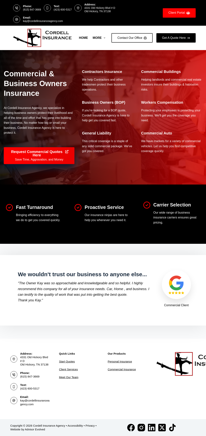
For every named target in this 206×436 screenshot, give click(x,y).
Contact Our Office (132, 37)
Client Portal (179, 13)
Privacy (90, 425)
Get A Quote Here (176, 37)
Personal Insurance (120, 361)
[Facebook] (131, 427)
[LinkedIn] (151, 427)
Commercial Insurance (122, 369)
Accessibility (75, 425)
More (100, 38)
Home (83, 37)
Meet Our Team (68, 377)
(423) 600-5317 (63, 9)
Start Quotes (67, 361)
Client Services (68, 369)
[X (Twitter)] (162, 427)
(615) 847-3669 (32, 9)
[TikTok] (172, 427)
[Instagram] (141, 427)
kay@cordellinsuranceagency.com (43, 21)
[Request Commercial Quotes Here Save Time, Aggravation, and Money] (39, 156)
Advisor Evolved (35, 429)
